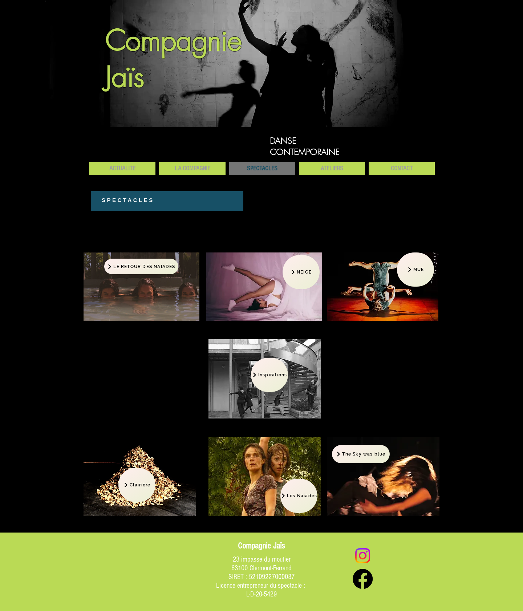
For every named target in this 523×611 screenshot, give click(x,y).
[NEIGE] (301, 272)
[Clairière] (136, 485)
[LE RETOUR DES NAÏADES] (141, 266)
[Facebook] (363, 579)
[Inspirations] (269, 375)
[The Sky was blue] (361, 454)
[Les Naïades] (298, 496)
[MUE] (415, 269)
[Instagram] (363, 556)
